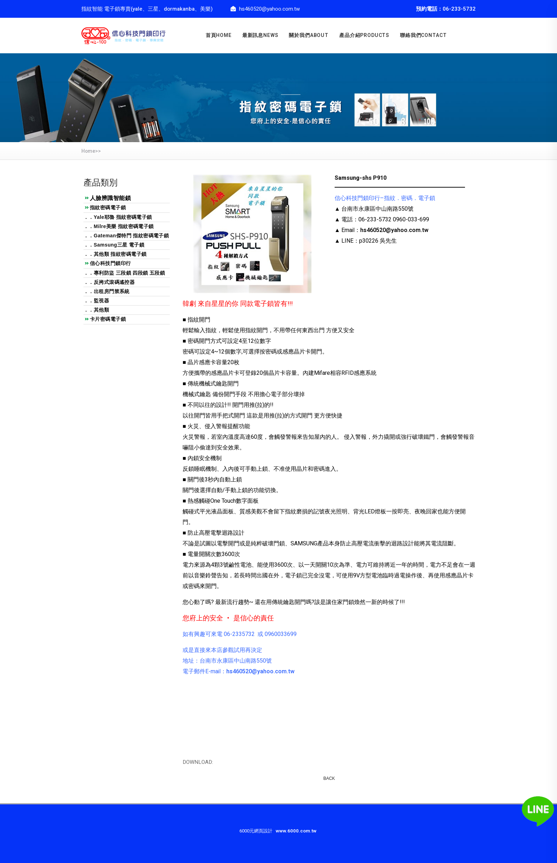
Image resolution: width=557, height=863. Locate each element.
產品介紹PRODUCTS (364, 35)
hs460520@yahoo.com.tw (394, 230)
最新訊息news (260, 35)
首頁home (219, 35)
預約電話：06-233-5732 (446, 9)
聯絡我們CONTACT (423, 35)
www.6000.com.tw (296, 831)
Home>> (91, 151)
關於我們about (309, 35)
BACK (329, 778)
